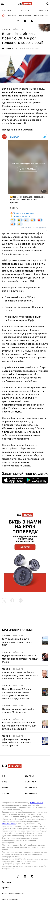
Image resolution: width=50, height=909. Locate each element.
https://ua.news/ (36, 802)
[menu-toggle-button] (2, 3)
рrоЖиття (31, 793)
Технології (31, 788)
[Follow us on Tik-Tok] (18, 21)
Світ (4, 776)
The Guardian (25, 129)
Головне (6, 29)
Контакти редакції (10, 899)
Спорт (5, 793)
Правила (5, 888)
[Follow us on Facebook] (25, 21)
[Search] (47, 3)
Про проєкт (7, 882)
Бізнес (5, 788)
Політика (30, 782)
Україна (29, 776)
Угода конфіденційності (12, 893)
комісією (25, 465)
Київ (4, 782)
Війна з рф (18, 29)
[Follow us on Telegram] (32, 21)
